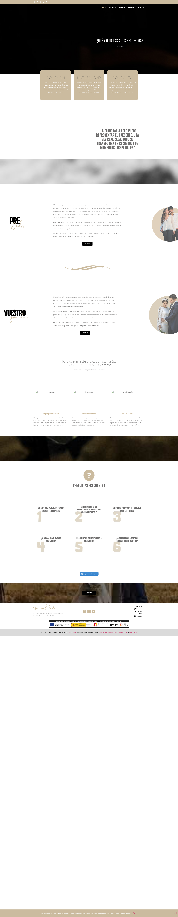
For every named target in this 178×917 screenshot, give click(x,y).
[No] (174, 913)
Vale (135, 913)
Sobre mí (122, 8)
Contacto (140, 8)
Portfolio (112, 8)
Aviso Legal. (133, 651)
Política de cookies (121, 651)
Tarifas (131, 8)
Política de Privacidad (106, 651)
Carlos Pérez (72, 651)
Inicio (104, 8)
